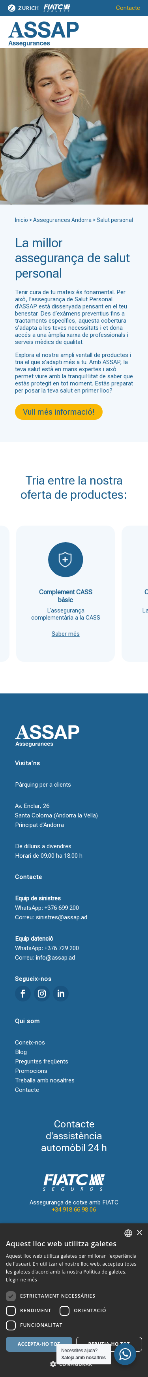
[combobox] (128, 1233)
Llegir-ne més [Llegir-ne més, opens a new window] (21, 1279)
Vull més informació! (59, 412)
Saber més (66, 633)
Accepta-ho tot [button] (39, 1344)
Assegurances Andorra (62, 220)
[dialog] (74, 1300)
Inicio (21, 220)
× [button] (139, 1233)
